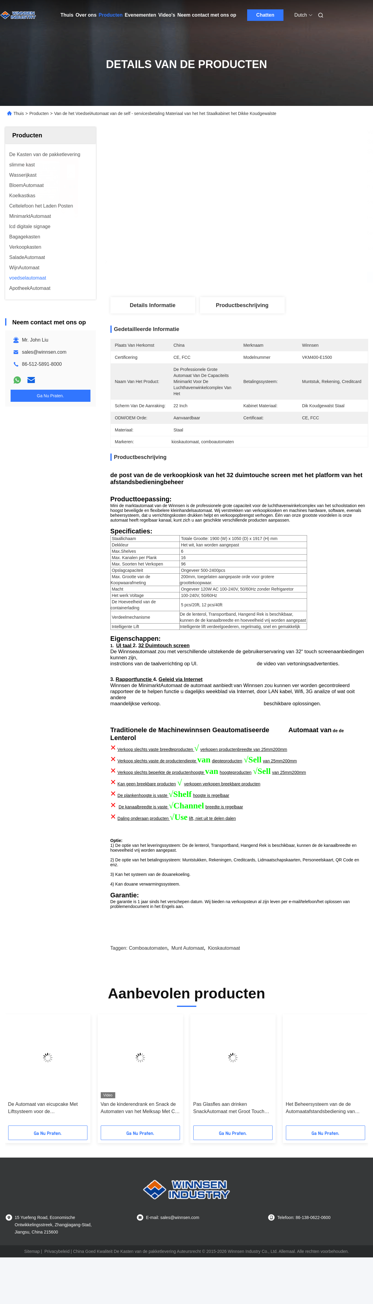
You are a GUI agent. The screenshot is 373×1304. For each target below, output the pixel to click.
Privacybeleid (57, 1271)
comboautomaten (148, 968)
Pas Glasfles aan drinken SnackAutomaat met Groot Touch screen (228, 1128)
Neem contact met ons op (206, 15)
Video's (166, 15)
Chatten (265, 15)
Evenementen (140, 15)
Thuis (67, 15)
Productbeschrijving (242, 305)
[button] (23, 1092)
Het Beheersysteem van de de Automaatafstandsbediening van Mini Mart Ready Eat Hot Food (320, 1128)
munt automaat (187, 968)
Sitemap (32, 1271)
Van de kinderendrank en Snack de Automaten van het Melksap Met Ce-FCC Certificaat (140, 1128)
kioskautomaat (224, 968)
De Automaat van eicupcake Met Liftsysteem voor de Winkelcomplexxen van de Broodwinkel (43, 1128)
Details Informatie (152, 305)
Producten (111, 15)
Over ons (86, 15)
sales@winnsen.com (44, 352)
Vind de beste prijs (271, 277)
